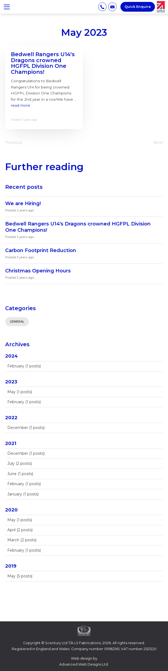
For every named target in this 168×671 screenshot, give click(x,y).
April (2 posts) (20, 529)
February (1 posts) (24, 366)
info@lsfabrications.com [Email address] (112, 6)
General (17, 321)
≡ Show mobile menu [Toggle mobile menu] (9, 6)
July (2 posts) (19, 463)
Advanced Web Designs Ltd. (84, 664)
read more (20, 105)
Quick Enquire (138, 7)
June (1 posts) (20, 473)
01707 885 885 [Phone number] (102, 6)
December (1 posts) (26, 427)
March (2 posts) (21, 540)
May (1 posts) (19, 391)
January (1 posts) (23, 494)
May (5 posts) (19, 576)
